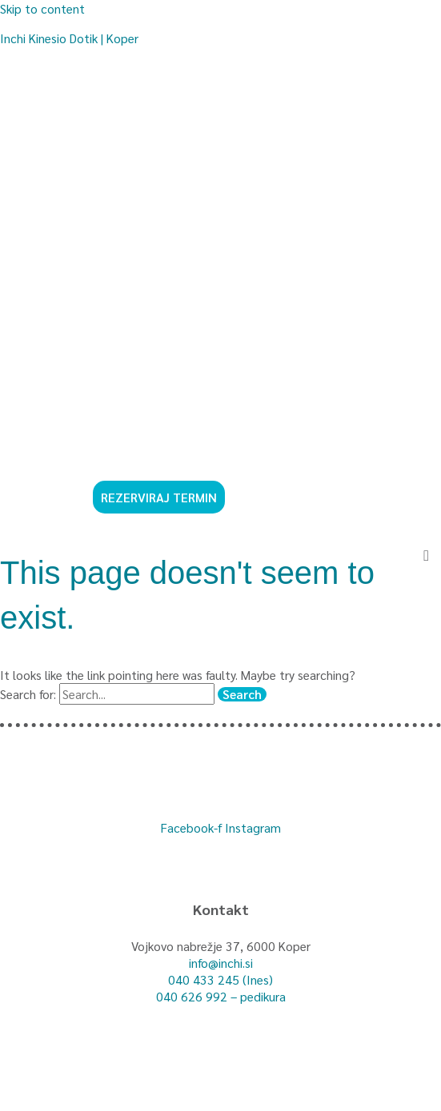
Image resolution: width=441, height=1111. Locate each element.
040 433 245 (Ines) (220, 979)
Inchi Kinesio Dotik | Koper (69, 38)
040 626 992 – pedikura (221, 996)
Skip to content (42, 8)
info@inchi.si (221, 962)
